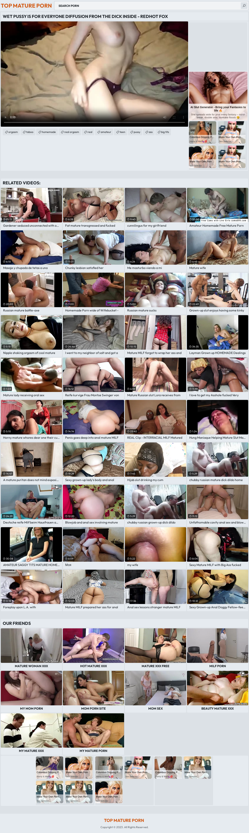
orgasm (13, 132)
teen (122, 132)
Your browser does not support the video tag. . (94, 74)
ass (151, 132)
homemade (49, 132)
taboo (29, 132)
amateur (106, 132)
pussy (137, 132)
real (89, 132)
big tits (165, 132)
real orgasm (71, 132)
